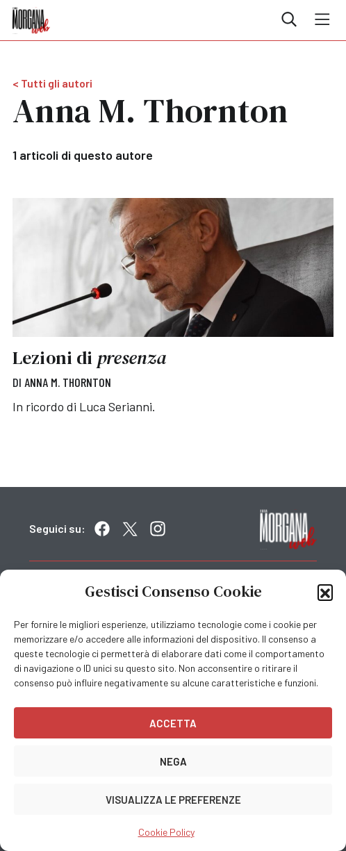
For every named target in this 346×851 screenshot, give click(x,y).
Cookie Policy (166, 832)
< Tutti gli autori (52, 83)
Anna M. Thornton (67, 382)
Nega (173, 761)
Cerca (289, 19)
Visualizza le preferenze (173, 799)
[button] (325, 592)
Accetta (173, 723)
